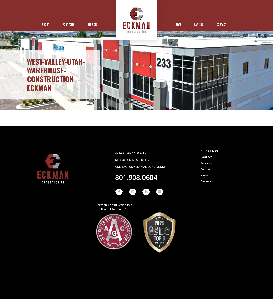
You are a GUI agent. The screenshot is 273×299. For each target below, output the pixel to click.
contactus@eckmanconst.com (140, 167)
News (178, 24)
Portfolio (68, 24)
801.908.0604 (136, 177)
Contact (221, 24)
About (45, 24)
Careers (198, 24)
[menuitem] (46, 24)
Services (92, 24)
